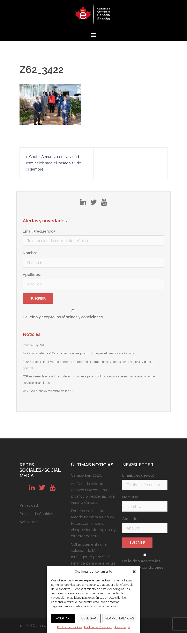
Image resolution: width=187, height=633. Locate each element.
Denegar (88, 618)
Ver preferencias (119, 618)
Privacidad (29, 505)
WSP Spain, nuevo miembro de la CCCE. (50, 391)
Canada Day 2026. (35, 345)
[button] (134, 572)
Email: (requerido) (39, 231)
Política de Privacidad (98, 627)
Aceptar (63, 618)
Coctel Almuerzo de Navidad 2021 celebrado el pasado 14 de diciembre (53, 163)
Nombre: (30, 253)
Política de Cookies (36, 514)
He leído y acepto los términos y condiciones (63, 317)
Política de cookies (69, 627)
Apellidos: (32, 274)
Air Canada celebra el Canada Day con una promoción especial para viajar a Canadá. (79, 353)
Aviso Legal (122, 627)
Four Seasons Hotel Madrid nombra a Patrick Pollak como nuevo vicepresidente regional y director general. (93, 523)
